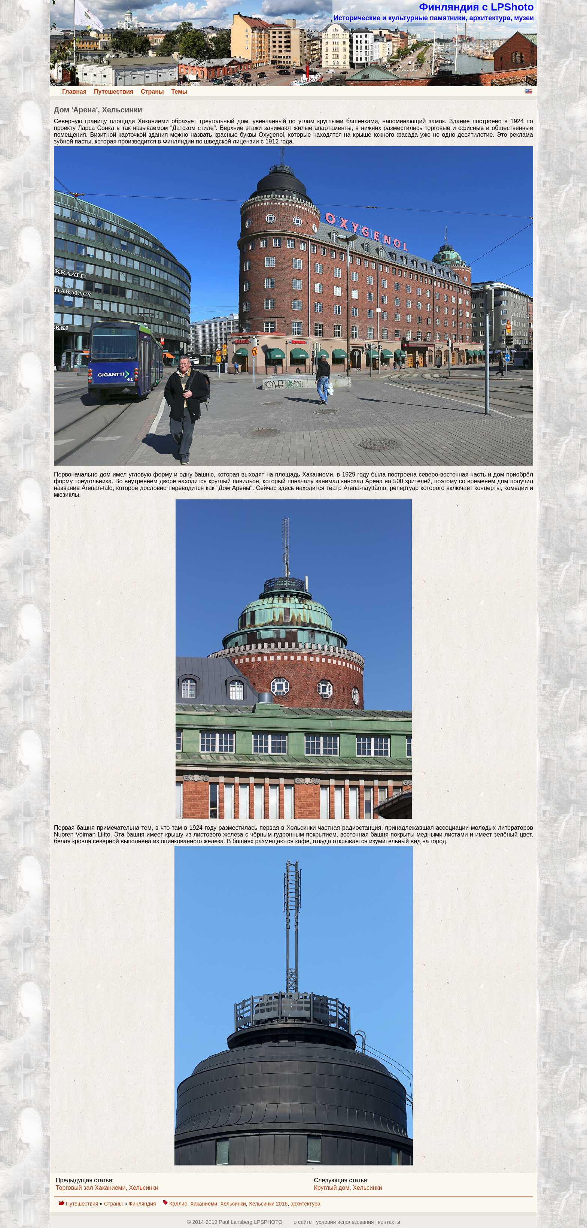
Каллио (179, 1204)
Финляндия (142, 1204)
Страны (152, 91)
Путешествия (113, 91)
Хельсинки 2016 (268, 1204)
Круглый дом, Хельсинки (348, 1188)
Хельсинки (233, 1204)
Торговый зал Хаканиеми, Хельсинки (107, 1188)
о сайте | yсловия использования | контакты (347, 1222)
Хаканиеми (203, 1204)
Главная (74, 91)
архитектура (305, 1204)
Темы (179, 91)
